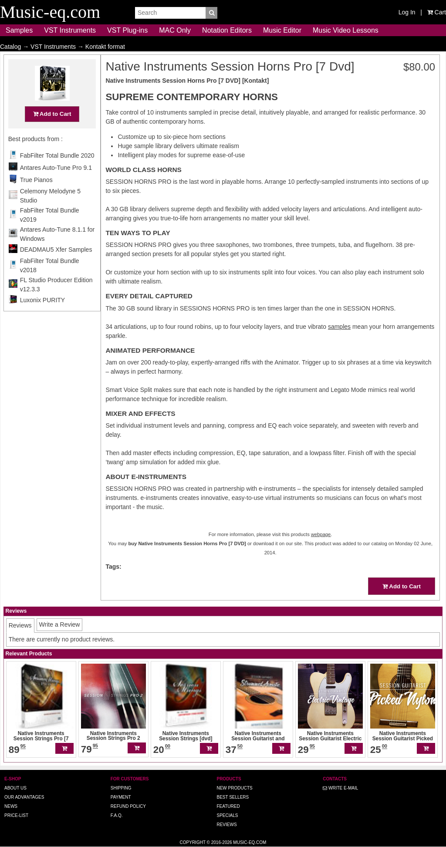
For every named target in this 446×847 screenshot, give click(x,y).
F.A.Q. (117, 815)
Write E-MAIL (340, 788)
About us (15, 788)
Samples (19, 30)
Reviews (226, 824)
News (10, 806)
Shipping (121, 788)
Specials (227, 815)
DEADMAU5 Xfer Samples (56, 266)
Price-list (16, 815)
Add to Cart (52, 131)
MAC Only (175, 30)
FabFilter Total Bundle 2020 (57, 172)
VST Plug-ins (127, 30)
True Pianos (36, 196)
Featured (228, 806)
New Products (234, 788)
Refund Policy (128, 806)
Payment (121, 797)
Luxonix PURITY (42, 317)
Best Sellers (232, 797)
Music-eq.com (249, 842)
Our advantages (24, 797)
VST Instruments (70, 30)
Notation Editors (227, 30)
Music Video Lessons (345, 30)
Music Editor (282, 30)
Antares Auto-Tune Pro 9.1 (56, 184)
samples (339, 326)
